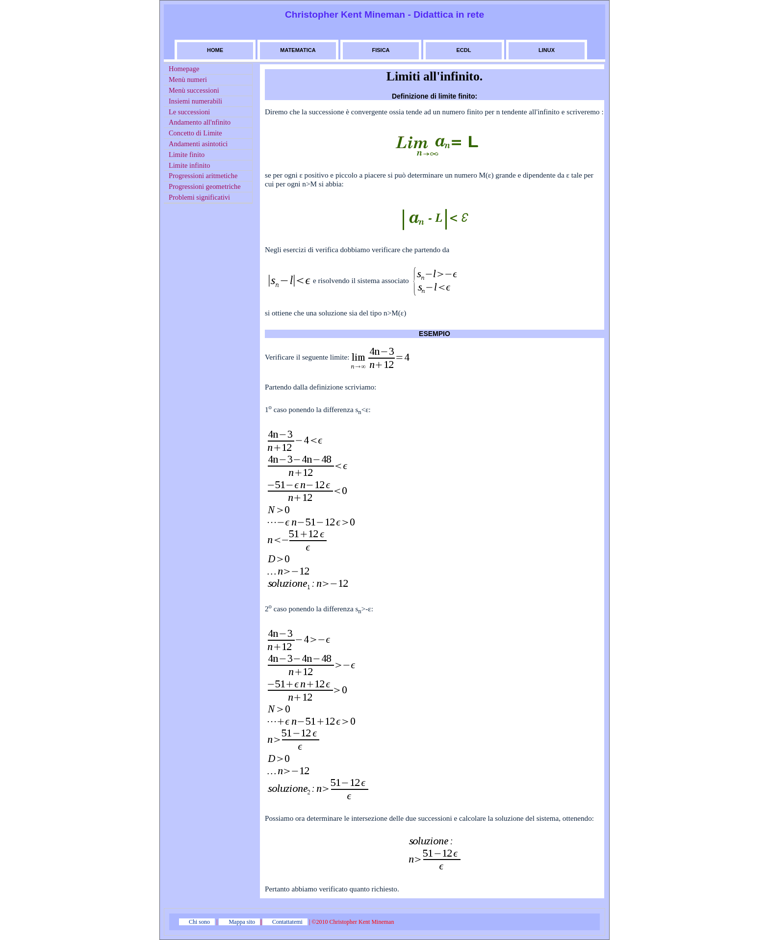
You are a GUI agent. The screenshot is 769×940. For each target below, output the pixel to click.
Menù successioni (194, 90)
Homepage (184, 69)
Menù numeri (188, 79)
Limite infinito (189, 165)
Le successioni (189, 112)
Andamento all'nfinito (200, 122)
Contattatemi (287, 921)
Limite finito (187, 154)
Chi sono (199, 921)
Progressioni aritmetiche (203, 176)
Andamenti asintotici (198, 144)
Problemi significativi (199, 197)
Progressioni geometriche (205, 186)
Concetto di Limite (195, 133)
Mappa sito (242, 921)
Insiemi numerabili (195, 101)
